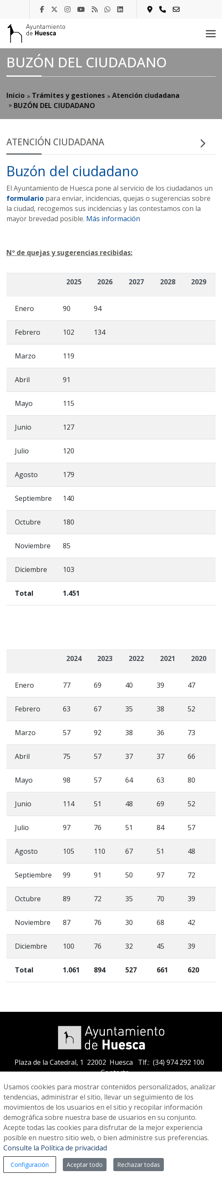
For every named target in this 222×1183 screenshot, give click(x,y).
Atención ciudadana (146, 95)
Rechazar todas (138, 1165)
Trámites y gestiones (68, 95)
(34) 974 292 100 (178, 1062)
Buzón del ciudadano (72, 171)
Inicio (15, 95)
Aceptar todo (85, 1165)
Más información (113, 218)
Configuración (30, 1165)
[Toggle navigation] (211, 33)
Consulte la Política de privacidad (55, 1147)
